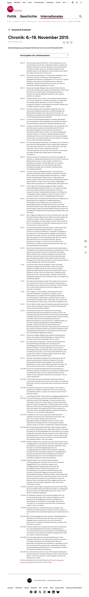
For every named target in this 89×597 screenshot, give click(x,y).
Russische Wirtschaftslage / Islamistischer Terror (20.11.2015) (52, 21)
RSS (40, 587)
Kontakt (45, 587)
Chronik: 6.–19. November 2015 (75, 21)
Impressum (10, 587)
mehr (65, 2)
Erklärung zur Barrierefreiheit (74, 587)
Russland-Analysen (31, 21)
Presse (51, 587)
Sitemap (26, 587)
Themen (9, 21)
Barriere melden (59, 587)
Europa (23, 21)
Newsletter (34, 587)
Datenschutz (18, 587)
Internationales (16, 21)
